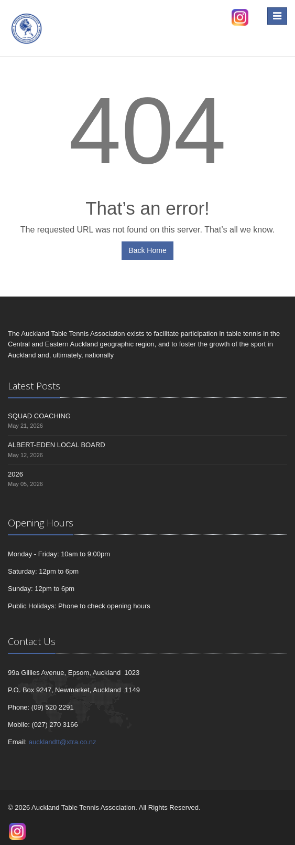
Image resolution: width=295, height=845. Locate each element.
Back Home (147, 250)
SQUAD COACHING (39, 416)
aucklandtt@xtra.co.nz (62, 742)
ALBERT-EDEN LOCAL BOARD (56, 445)
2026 (15, 474)
